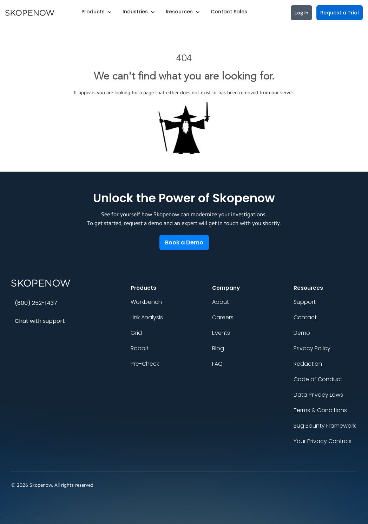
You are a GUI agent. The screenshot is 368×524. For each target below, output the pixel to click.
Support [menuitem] (305, 302)
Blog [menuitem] (218, 348)
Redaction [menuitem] (308, 364)
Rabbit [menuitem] (140, 348)
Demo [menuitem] (302, 333)
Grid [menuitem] (136, 333)
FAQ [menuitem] (217, 364)
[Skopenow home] (60, 283)
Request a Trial (339, 12)
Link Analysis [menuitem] (147, 317)
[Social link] (308, 485)
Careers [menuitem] (223, 317)
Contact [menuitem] (305, 317)
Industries (135, 11)
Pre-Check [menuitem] (145, 364)
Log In (301, 12)
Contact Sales (229, 11)
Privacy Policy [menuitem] (312, 348)
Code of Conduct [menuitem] (318, 379)
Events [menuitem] (221, 333)
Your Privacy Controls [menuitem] (322, 441)
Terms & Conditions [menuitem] (320, 410)
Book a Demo (184, 242)
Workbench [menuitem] (146, 302)
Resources (179, 11)
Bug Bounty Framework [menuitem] (325, 426)
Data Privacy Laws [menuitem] (318, 395)
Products (93, 11)
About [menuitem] (220, 302)
